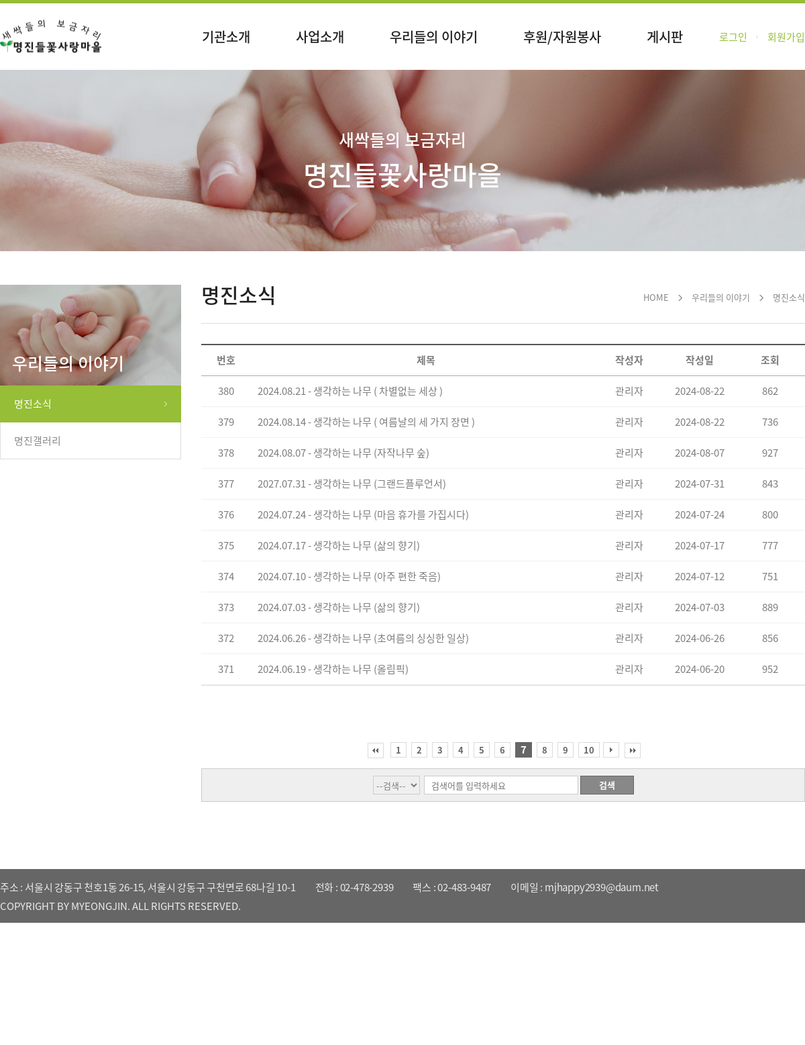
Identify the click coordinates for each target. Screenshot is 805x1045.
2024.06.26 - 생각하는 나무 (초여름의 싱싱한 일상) (363, 638)
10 (589, 749)
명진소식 (33, 403)
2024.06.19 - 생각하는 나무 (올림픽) (333, 669)
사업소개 (320, 36)
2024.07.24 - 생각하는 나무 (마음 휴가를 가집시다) (363, 514)
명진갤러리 (37, 440)
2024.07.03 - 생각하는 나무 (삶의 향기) (339, 607)
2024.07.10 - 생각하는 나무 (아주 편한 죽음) (349, 576)
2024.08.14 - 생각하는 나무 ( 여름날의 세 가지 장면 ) (366, 421)
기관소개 (226, 36)
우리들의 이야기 (434, 36)
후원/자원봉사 (562, 36)
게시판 (665, 36)
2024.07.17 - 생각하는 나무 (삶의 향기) (339, 545)
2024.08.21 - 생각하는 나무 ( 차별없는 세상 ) (350, 390)
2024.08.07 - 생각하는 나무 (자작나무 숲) (343, 452)
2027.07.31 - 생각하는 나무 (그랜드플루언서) (352, 483)
